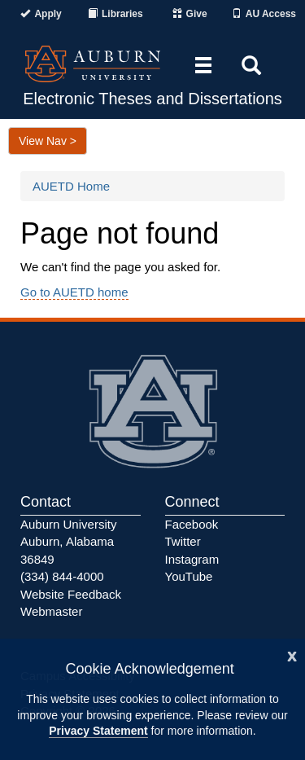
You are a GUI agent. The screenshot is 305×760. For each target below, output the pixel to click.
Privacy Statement (98, 730)
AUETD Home (71, 186)
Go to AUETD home (74, 292)
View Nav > (47, 140)
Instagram (192, 559)
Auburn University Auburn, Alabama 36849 (68, 541)
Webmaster (51, 611)
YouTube (189, 576)
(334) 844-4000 (62, 576)
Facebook (192, 524)
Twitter (183, 541)
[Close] (292, 654)
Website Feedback (70, 594)
